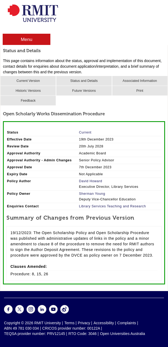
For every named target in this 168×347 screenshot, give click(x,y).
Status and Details (84, 81)
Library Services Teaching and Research (112, 206)
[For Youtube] (53, 312)
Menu (26, 39)
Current (85, 132)
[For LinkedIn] (42, 312)
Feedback (28, 100)
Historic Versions (28, 91)
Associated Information (140, 81)
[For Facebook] (8, 312)
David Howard (90, 181)
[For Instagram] (31, 312)
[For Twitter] (19, 312)
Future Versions (84, 91)
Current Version (28, 81)
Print (139, 91)
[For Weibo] (64, 312)
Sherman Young (92, 194)
